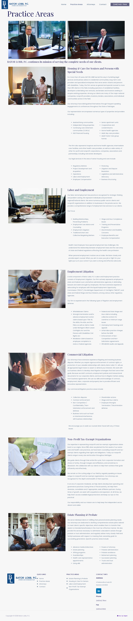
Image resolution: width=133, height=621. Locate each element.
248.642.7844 (101, 601)
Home (63, 4)
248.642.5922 (101, 609)
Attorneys (91, 4)
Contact (102, 4)
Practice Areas (76, 4)
